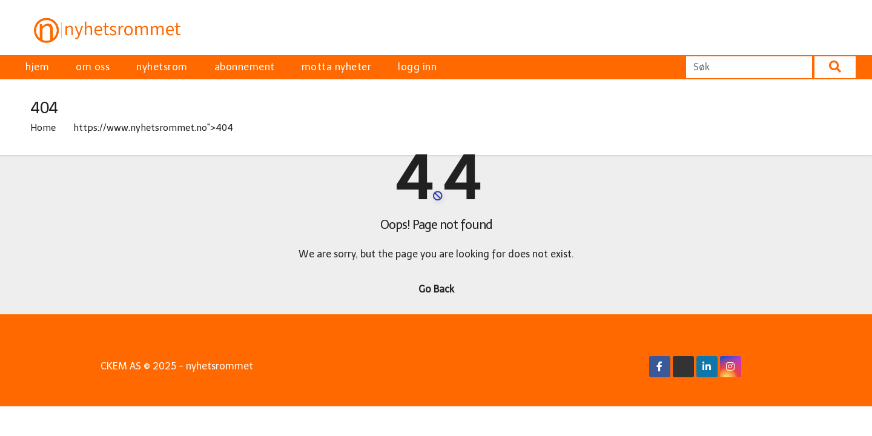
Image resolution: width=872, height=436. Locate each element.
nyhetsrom (162, 67)
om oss (93, 67)
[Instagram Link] (730, 366)
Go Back (436, 289)
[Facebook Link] (659, 366)
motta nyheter (337, 67)
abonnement (244, 67)
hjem (37, 67)
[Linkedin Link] (707, 366)
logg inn (417, 67)
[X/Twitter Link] (683, 366)
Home (43, 127)
